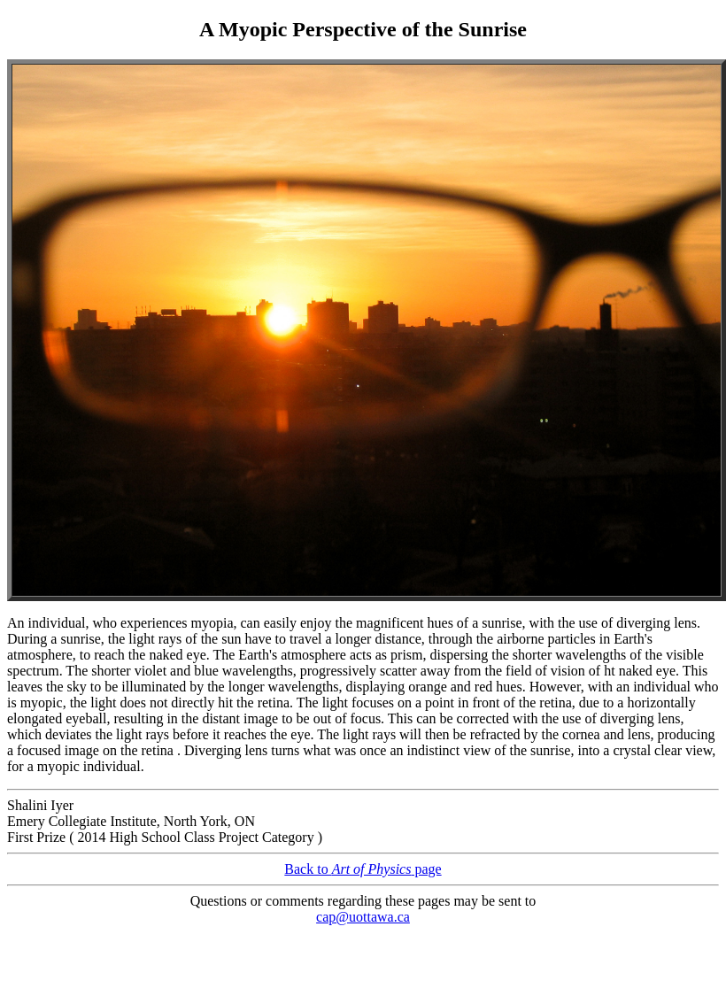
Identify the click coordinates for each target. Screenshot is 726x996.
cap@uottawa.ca (363, 916)
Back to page (362, 868)
